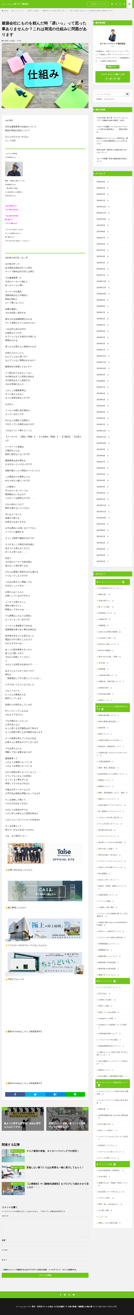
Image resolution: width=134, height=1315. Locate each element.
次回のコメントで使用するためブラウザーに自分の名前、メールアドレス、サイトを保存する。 (41, 1269)
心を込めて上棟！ (107, 638)
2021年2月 (103, 561)
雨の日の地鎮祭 (106, 651)
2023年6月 (103, 393)
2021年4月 (103, 549)
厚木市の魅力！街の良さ (109, 855)
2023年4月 (103, 406)
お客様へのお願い (33, 11)
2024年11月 (103, 288)
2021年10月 (103, 518)
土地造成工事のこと (107, 675)
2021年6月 (103, 543)
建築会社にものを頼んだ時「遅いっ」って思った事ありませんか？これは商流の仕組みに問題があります (78, 11)
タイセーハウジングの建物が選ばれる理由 (112, 708)
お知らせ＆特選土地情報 (109, 632)
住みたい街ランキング (108, 880)
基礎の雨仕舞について (108, 715)
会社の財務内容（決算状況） (111, 1171)
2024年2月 (103, 344)
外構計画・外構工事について (111, 682)
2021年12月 (103, 505)
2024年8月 (103, 306)
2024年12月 (103, 281)
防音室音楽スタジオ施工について (113, 774)
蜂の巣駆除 (104, 874)
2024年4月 (103, 331)
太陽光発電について (107, 895)
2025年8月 (103, 232)
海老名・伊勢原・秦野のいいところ (112, 887)
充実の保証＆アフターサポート (112, 805)
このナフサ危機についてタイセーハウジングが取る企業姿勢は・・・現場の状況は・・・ (112, 129)
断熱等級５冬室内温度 (108, 963)
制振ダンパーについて (108, 799)
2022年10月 (103, 443)
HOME (6, 11)
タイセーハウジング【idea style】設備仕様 (112, 1092)
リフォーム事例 (106, 901)
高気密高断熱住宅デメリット (111, 1046)
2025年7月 (103, 238)
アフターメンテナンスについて (112, 861)
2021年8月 (103, 530)
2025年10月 (103, 219)
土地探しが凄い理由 (107, 907)
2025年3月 (103, 263)
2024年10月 (103, 294)
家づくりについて (18, 11)
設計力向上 (104, 994)
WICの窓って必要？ (108, 849)
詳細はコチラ (112, 66)
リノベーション (108, 99)
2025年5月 (103, 250)
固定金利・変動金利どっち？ (111, 747)
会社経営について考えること (111, 1192)
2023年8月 (103, 381)
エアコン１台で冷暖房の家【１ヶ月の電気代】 (112, 915)
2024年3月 (103, 337)
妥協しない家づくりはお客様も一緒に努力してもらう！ (55, 1167)
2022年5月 (103, 474)
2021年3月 (103, 555)
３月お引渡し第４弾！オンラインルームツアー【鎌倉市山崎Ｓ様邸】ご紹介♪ (112, 119)
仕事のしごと (105, 700)
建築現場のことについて (109, 956)
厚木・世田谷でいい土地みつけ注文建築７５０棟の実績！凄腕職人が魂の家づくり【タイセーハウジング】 (74, 1306)
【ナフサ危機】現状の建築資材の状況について (112, 159)
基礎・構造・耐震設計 (108, 768)
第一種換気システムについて (111, 811)
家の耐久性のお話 (107, 830)
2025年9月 (103, 225)
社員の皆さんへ (106, 601)
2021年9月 (103, 524)
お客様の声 (104, 619)
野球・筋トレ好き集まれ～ (110, 1204)
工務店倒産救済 (106, 762)
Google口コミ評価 (107, 1019)
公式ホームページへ (98, 4)
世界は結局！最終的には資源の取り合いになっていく (112, 151)
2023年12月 (103, 356)
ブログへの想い (106, 1198)
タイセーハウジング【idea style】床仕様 (112, 1101)
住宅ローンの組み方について (111, 931)
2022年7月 (103, 462)
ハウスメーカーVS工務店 (109, 1040)
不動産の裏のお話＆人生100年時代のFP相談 (112, 924)
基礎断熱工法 (105, 950)
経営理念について (107, 613)
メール (5, 1250)
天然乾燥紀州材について (109, 1034)
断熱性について (106, 786)
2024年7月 (103, 312)
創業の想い (104, 594)
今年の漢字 (104, 1177)
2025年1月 (103, 275)
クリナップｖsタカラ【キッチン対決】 (113, 1138)
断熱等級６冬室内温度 (108, 969)
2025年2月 (103, 269)
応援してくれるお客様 (108, 1012)
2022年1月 (103, 499)
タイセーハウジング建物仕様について (113, 1084)
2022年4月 (103, 481)
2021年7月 (103, 537)
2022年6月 (103, 468)
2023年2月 (103, 418)
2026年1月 (103, 201)
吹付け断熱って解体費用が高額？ (113, 1076)
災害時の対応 (105, 688)
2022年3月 (103, 487)
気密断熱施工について (108, 944)
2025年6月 (103, 244)
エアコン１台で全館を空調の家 (112, 938)
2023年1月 (103, 424)
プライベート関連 (107, 1164)
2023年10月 (103, 368)
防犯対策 (103, 728)
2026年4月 (103, 182)
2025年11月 (103, 213)
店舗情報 (103, 626)
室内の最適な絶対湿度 (108, 722)
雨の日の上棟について (108, 644)
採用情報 (103, 669)
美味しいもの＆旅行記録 (109, 1223)
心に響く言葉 (105, 1211)
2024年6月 (103, 319)
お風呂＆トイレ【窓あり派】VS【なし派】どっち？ (112, 1053)
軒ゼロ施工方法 (106, 1124)
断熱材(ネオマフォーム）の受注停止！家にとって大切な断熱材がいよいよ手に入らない (112, 140)
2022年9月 (103, 449)
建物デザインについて (108, 975)
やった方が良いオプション (110, 824)
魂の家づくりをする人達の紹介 (112, 842)
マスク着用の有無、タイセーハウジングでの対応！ (52, 1150)
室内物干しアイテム (107, 1146)
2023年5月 (103, 400)
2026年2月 (103, 194)
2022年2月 (103, 493)
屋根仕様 (103, 1109)
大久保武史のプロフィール (110, 588)
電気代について (106, 1070)
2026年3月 (103, 188)
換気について (105, 734)
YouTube (103, 663)
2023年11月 (103, 362)
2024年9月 (103, 300)
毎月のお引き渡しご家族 (109, 657)
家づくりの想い (106, 607)
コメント (5, 1216)
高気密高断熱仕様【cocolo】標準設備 (113, 1116)
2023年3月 (103, 412)
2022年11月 (103, 437)
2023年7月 (103, 387)
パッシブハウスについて (109, 987)
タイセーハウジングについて (111, 582)
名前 (4, 1240)
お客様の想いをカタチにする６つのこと (112, 754)
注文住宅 (99, 99)
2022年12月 (103, 431)
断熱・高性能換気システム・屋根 (113, 793)
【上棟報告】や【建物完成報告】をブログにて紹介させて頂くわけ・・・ (57, 1185)
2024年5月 (103, 325)
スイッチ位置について (108, 1158)
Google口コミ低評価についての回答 (112, 1026)
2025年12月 (103, 207)
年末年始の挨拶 (106, 694)
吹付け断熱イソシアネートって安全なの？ (112, 1062)
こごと (102, 1217)
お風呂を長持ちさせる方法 (110, 740)
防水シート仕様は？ (107, 1130)
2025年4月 (103, 256)
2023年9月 (103, 375)
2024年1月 (103, 350)
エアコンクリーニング (108, 836)
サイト (4, 1260)
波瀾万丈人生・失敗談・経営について (113, 1184)
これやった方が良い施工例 (110, 818)
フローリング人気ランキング (111, 1152)
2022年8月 (103, 456)
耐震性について (106, 780)
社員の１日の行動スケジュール (112, 867)
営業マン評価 (105, 1006)
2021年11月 (103, 512)
